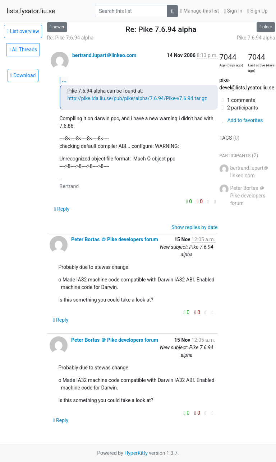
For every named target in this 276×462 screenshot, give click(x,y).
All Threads (23, 49)
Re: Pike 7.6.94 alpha (70, 38)
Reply (62, 209)
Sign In (233, 11)
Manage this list (199, 11)
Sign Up (257, 11)
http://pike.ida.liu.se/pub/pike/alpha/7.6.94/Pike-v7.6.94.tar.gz (137, 98)
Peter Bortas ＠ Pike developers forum (114, 239)
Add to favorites (241, 120)
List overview (23, 31)
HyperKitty (136, 453)
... (64, 80)
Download (23, 75)
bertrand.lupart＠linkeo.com (104, 55)
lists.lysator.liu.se (31, 11)
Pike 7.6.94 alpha (256, 38)
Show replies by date (194, 227)
